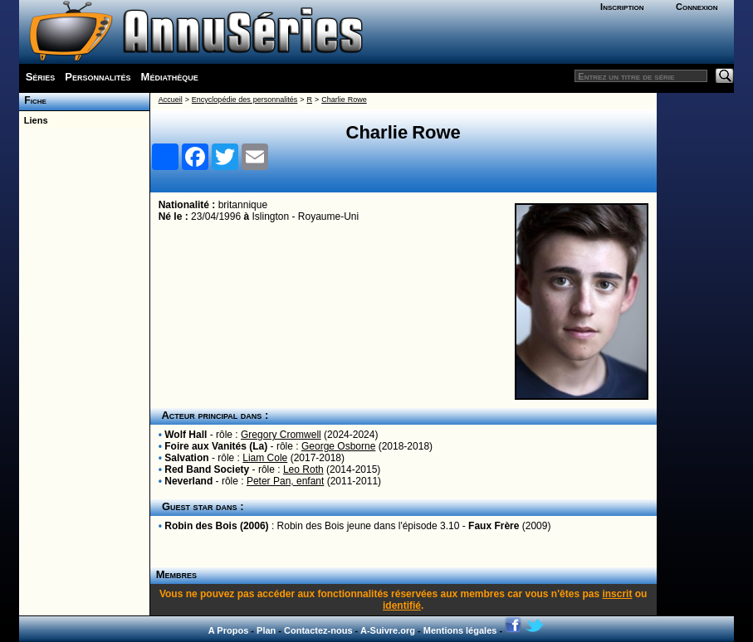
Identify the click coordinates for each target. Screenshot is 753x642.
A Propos (228, 630)
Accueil (171, 99)
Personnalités (97, 77)
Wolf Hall (185, 434)
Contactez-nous (318, 630)
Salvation (186, 458)
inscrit (617, 594)
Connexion (697, 7)
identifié (402, 605)
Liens (33, 120)
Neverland (188, 481)
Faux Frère (493, 526)
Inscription (621, 7)
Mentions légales (460, 630)
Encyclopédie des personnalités (244, 99)
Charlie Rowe (343, 99)
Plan (266, 630)
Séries (41, 77)
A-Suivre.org (387, 630)
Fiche (32, 100)
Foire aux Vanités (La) (215, 446)
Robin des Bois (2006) (216, 526)
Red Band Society (206, 469)
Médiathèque (169, 77)
